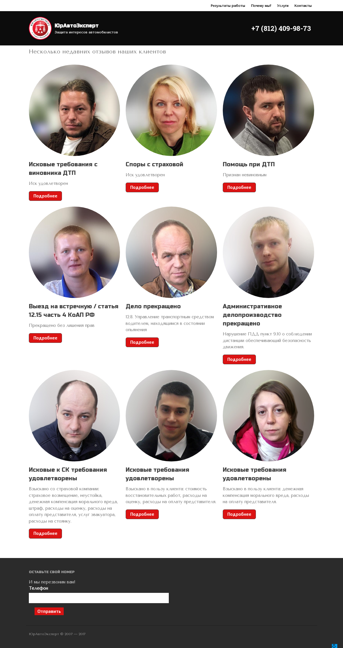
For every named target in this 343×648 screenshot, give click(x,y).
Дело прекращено (153, 306)
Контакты (303, 6)
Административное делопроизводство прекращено (252, 315)
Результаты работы (227, 6)
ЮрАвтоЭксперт (77, 26)
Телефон (99, 594)
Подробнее (45, 195)
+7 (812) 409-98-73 (281, 28)
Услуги (282, 6)
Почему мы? (261, 6)
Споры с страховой (154, 164)
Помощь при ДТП (249, 164)
